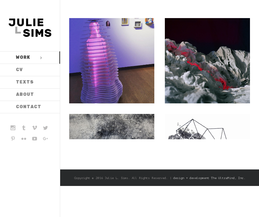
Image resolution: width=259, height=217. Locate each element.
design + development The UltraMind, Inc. (209, 93)
